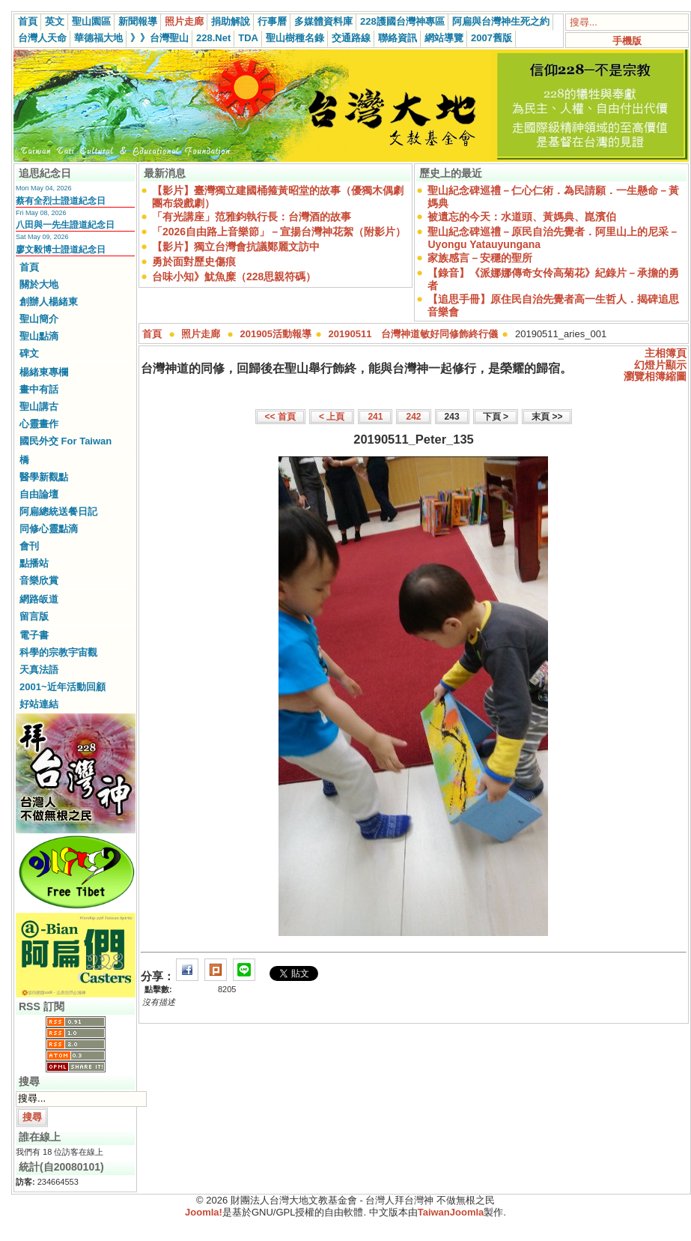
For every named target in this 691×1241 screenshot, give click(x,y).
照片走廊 (184, 21)
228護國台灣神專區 (402, 21)
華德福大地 (98, 37)
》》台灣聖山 (159, 37)
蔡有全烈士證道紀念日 (61, 201)
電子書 (34, 635)
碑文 (29, 353)
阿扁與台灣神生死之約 (501, 21)
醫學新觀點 (43, 477)
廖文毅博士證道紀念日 (61, 249)
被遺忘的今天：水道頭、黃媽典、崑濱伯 (521, 217)
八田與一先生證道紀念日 (65, 225)
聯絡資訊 (397, 37)
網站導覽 (443, 37)
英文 (54, 21)
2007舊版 (491, 37)
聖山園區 (91, 21)
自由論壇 (38, 494)
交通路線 (351, 37)
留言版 (34, 616)
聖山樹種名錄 (295, 37)
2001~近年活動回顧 (62, 686)
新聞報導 (137, 21)
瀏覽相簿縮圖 (655, 376)
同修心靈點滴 (48, 528)
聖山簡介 (38, 318)
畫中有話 (38, 389)
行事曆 (272, 21)
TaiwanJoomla (451, 1212)
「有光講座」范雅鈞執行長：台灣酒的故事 (251, 217)
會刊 (29, 546)
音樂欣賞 (38, 580)
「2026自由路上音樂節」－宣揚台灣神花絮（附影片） (279, 232)
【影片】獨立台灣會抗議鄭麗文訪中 (236, 247)
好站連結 (38, 704)
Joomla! (203, 1212)
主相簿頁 (666, 353)
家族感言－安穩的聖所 (479, 258)
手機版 (627, 40)
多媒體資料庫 (323, 21)
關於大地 (38, 284)
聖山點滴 (38, 336)
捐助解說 (230, 21)
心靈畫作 (38, 423)
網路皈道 (38, 599)
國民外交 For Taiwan (65, 441)
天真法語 (38, 669)
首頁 (27, 21)
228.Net (213, 37)
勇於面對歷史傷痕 (194, 262)
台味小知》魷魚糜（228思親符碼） (234, 277)
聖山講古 (38, 406)
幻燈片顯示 (660, 365)
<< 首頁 (280, 416)
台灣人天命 (42, 37)
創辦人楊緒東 (48, 301)
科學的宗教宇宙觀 (58, 652)
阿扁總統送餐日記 (58, 511)
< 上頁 (331, 416)
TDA (248, 37)
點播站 (34, 563)
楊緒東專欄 (43, 372)
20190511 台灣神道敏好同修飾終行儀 (414, 333)
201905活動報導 (275, 333)
